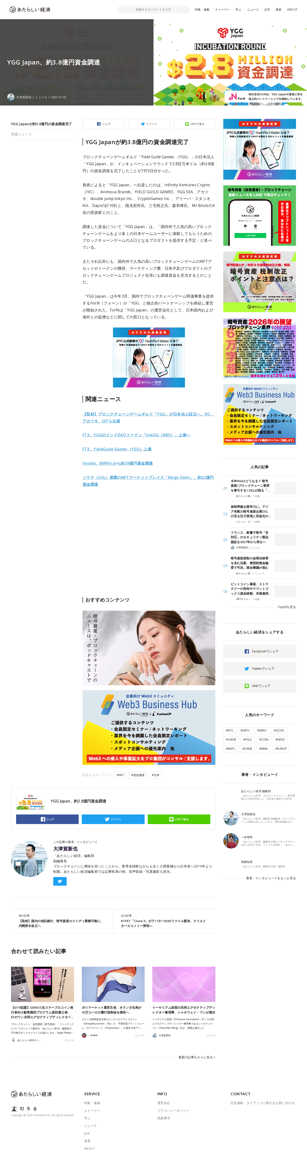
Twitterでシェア (263, 668)
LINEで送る (197, 124)
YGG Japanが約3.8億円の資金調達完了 (41, 124)
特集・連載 (202, 9)
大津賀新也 (65, 848)
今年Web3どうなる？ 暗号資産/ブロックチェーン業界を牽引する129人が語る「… (250, 485)
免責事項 (163, 1118)
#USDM (231, 740)
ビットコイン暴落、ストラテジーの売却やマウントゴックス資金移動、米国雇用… (251, 589)
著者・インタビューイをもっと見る (271, 878)
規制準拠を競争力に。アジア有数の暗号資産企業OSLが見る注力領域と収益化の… (251, 511)
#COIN (263, 740)
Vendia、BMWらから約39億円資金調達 (118, 463)
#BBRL (263, 749)
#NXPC (230, 749)
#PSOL (247, 740)
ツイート (151, 124)
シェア (106, 124)
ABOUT (292, 9)
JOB (267, 9)
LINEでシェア (261, 686)
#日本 (155, 775)
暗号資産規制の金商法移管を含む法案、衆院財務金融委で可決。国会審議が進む (249, 563)
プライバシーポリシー (173, 1110)
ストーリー (222, 9)
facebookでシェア (265, 651)
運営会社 (163, 1103)
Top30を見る (287, 607)
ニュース (253, 9)
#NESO (280, 740)
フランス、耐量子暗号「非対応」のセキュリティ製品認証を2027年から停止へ (249, 537)
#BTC (229, 730)
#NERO (262, 730)
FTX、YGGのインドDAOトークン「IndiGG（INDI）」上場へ (136, 435)
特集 (257, 496)
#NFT (120, 775)
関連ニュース (21, 134)
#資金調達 (138, 775)
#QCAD (279, 730)
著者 (278, 9)
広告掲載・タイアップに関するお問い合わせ (262, 1103)
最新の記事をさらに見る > (196, 1057)
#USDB (247, 749)
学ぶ (238, 9)
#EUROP (281, 749)
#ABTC (245, 730)
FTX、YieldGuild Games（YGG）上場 (117, 449)
